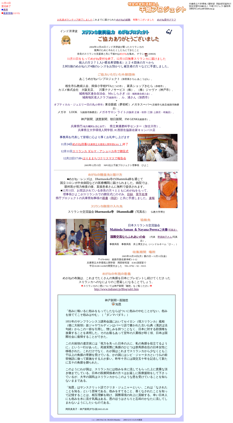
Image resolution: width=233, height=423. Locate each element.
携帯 (5, 9)
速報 (152, 198)
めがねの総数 (123, 19)
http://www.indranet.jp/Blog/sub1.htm (116, 289)
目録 (130, 194)
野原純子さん (165, 237)
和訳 (114, 198)
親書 (105, 198)
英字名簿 (141, 194)
